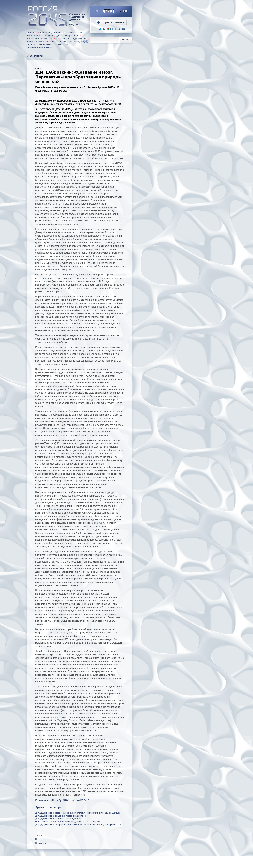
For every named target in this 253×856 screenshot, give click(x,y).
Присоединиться (113, 22)
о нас (58, 44)
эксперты (31, 32)
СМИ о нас (48, 38)
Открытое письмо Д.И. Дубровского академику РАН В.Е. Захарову (67, 821)
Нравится (40, 843)
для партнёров (45, 44)
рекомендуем (78, 41)
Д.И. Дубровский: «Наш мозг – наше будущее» (58, 818)
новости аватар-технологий (40, 35)
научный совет (75, 32)
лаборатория (42, 41)
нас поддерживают (77, 38)
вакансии (60, 38)
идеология (45, 32)
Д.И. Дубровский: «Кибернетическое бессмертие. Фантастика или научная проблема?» (78, 824)
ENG (77, 24)
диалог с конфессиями (67, 35)
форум (31, 44)
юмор (30, 41)
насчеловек (111, 11)
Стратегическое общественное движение (77, 17)
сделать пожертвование (40, 47)
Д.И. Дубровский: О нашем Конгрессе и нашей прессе (61, 815)
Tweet (38, 835)
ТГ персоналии (59, 41)
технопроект (59, 32)
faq (66, 44)
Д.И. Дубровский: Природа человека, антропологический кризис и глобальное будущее (77, 812)
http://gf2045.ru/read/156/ (70, 800)
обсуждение (33, 38)
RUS (71, 24)
